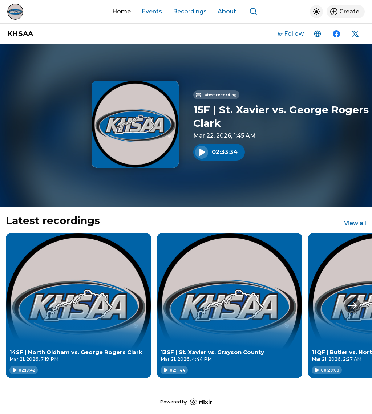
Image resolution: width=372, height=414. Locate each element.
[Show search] (253, 11)
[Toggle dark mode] (316, 11)
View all (355, 223)
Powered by (186, 401)
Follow (291, 33)
